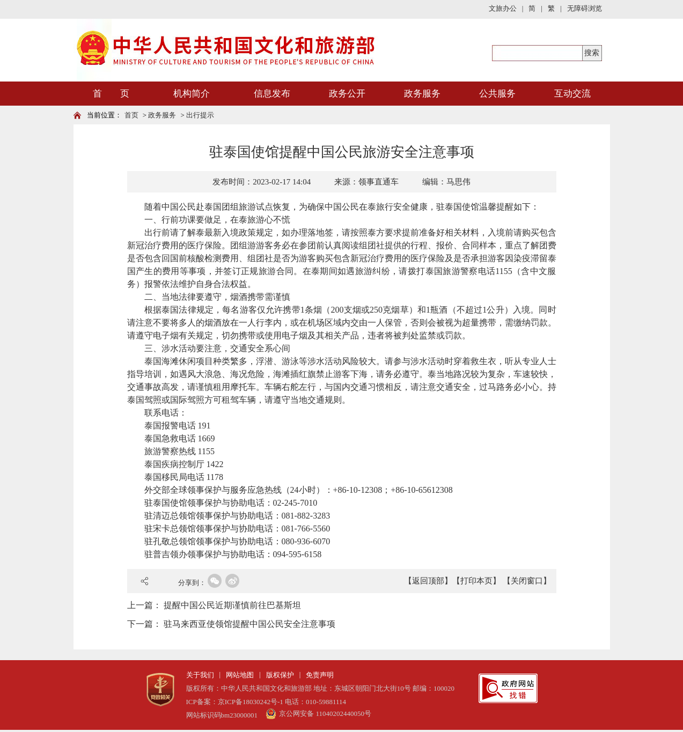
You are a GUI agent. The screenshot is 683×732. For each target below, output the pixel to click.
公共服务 (497, 93)
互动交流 (572, 93)
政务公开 (347, 93)
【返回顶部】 (428, 580)
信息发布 (272, 93)
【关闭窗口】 (527, 580)
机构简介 (191, 93)
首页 (131, 115)
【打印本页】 (476, 580)
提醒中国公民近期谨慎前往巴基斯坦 (232, 605)
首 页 (111, 93)
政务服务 (422, 93)
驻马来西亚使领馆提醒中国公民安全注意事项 (249, 624)
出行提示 (200, 115)
